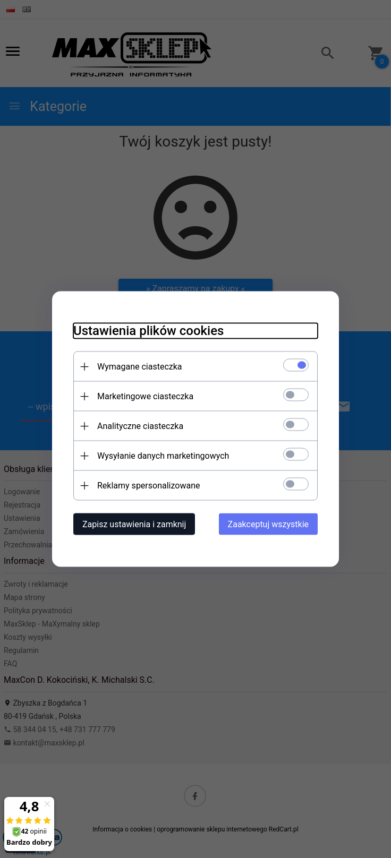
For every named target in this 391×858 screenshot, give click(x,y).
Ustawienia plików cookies (148, 330)
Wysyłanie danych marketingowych (163, 456)
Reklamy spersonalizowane (148, 486)
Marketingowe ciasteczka (145, 396)
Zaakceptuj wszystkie (268, 524)
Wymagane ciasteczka (139, 367)
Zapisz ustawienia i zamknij (134, 524)
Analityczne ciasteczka (140, 426)
